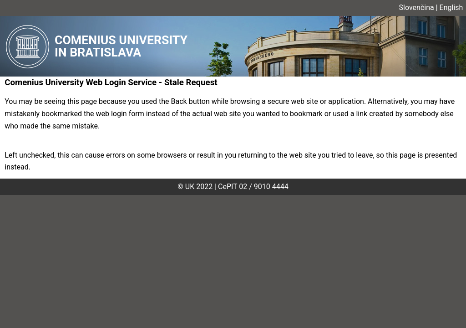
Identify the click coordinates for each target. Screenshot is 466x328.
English (451, 7)
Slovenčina (416, 7)
